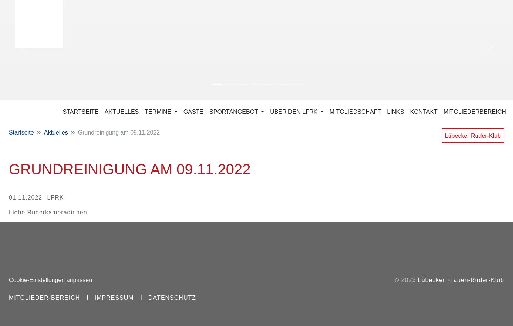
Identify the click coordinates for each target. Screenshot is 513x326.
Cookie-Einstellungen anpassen (50, 280)
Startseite (81, 112)
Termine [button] (159, 112)
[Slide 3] (243, 84)
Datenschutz (172, 298)
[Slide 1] (216, 84)
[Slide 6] (283, 84)
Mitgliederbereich (474, 112)
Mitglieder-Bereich (44, 298)
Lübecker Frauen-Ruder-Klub (461, 280)
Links (395, 112)
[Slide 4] (256, 84)
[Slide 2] (230, 84)
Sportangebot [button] (234, 112)
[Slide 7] (296, 84)
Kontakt (424, 112)
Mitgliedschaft (355, 112)
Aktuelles (122, 112)
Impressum (114, 298)
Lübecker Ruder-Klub (473, 136)
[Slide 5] (270, 84)
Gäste (193, 112)
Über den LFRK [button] (294, 112)
